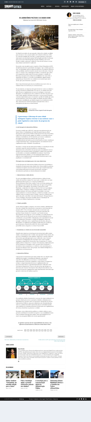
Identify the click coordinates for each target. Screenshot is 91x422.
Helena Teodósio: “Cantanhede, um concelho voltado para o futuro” (11, 383)
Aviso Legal (42, 398)
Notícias (48, 7)
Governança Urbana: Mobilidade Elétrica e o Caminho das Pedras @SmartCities (56, 384)
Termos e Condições (34, 398)
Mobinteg (21, 398)
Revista (57, 7)
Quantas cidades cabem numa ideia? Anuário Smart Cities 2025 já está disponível (76, 36)
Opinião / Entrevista (43, 20)
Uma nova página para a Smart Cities (16, 2)
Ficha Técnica (49, 398)
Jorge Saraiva (31, 20)
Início (42, 7)
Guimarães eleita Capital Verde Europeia (40, 110)
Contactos (55, 398)
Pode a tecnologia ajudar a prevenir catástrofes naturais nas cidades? (27, 383)
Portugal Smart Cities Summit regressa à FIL (75, 30)
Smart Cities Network (77, 7)
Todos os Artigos (77, 20)
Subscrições (65, 7)
